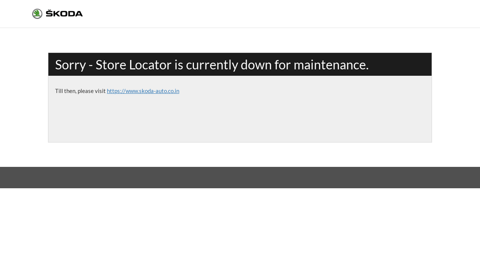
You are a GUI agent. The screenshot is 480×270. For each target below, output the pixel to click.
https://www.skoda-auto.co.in (143, 90)
